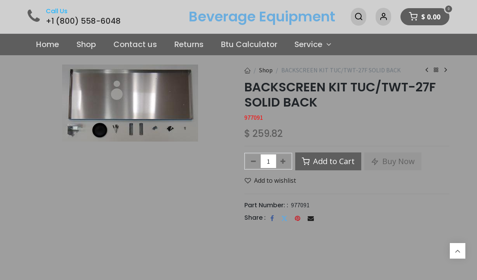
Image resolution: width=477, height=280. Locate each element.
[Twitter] (284, 218)
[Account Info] (383, 17)
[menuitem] (48, 45)
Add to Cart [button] (328, 161)
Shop (266, 70)
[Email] (311, 218)
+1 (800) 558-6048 (83, 21)
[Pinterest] (297, 218)
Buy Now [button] (393, 161)
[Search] (358, 17)
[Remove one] (253, 161)
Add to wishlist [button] (270, 180)
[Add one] (283, 161)
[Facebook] (272, 218)
